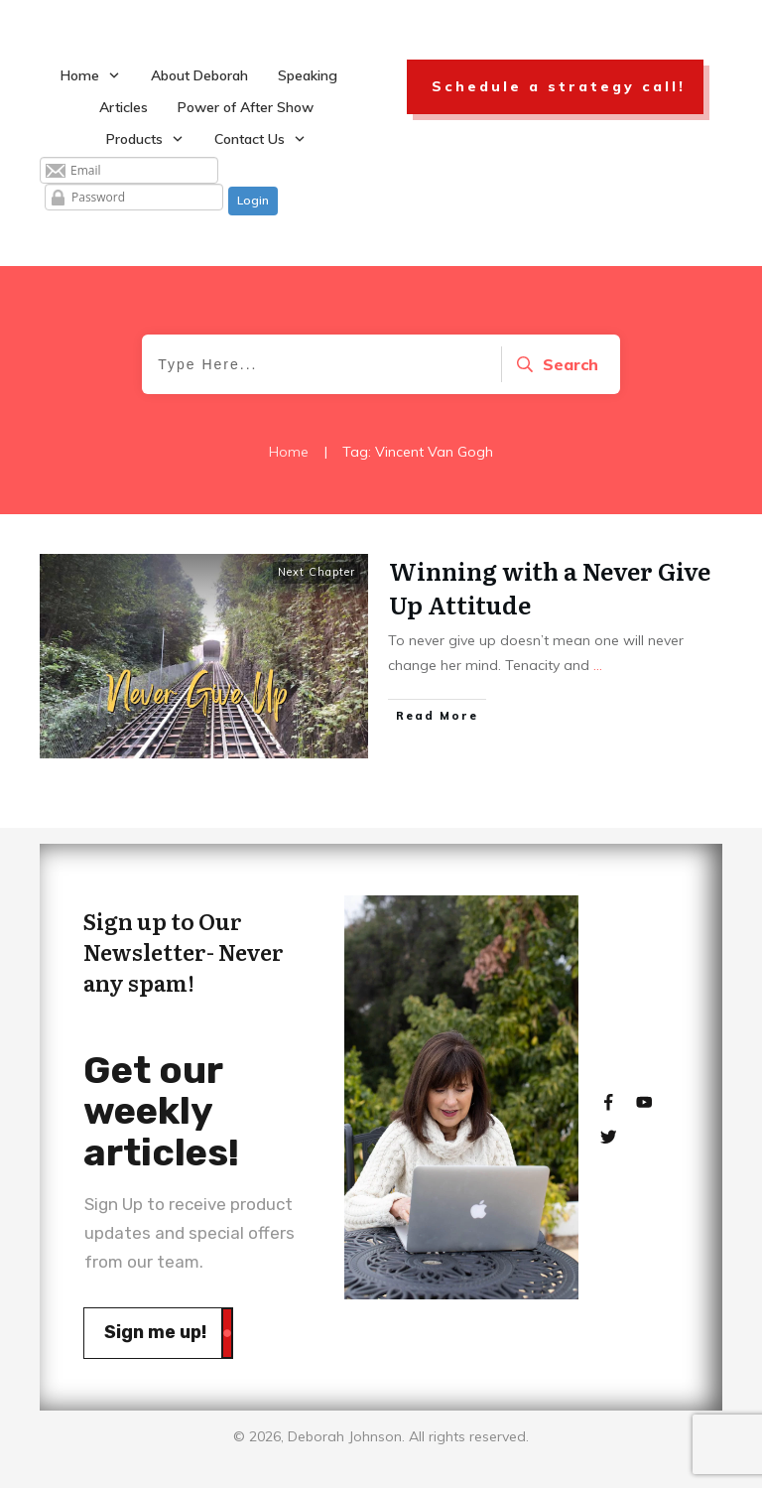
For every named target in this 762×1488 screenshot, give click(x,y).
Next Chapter (316, 572)
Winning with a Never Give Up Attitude (549, 587)
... (597, 665)
